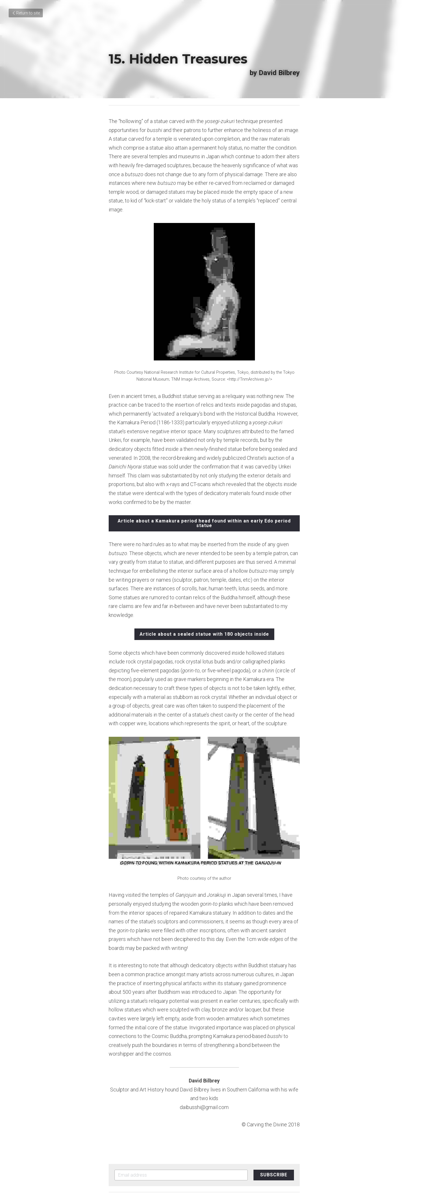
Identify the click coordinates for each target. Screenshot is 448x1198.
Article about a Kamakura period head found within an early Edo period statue (224, 485)
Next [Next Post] (233, 1106)
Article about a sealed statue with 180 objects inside (224, 576)
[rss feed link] (336, 1133)
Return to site (26, 13)
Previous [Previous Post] (119, 1106)
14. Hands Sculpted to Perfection (165, 1114)
